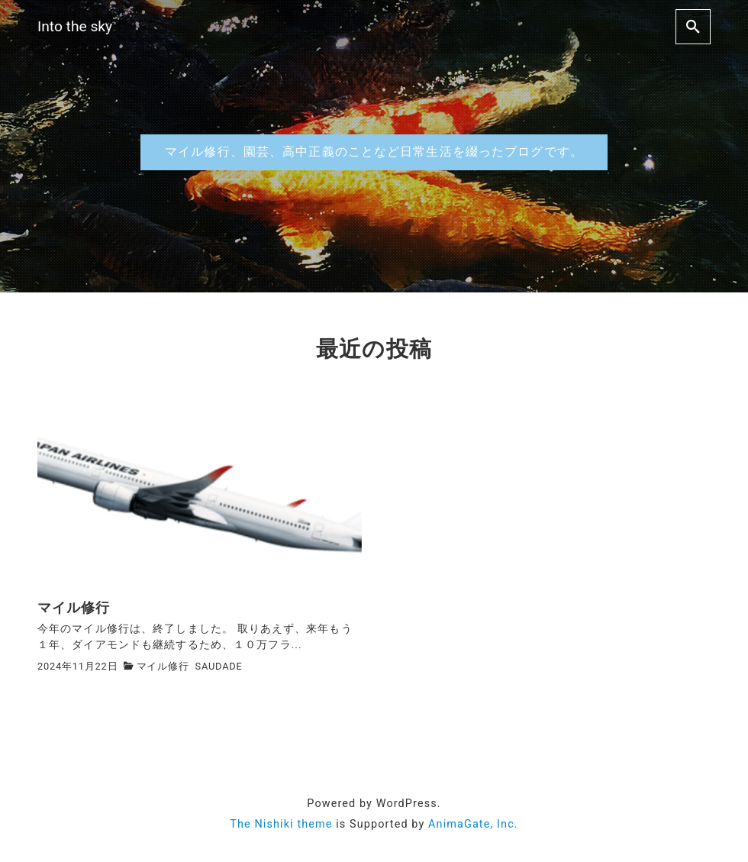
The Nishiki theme (281, 824)
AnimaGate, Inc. (473, 824)
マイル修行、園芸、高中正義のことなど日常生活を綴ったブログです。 (374, 151)
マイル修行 (163, 666)
